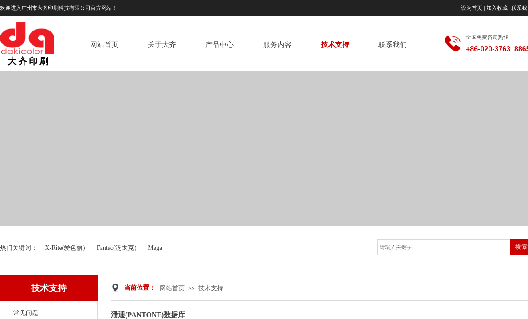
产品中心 (219, 44)
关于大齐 (162, 44)
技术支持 (335, 44)
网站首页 (104, 44)
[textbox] (443, 247)
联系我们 (392, 44)
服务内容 (277, 44)
